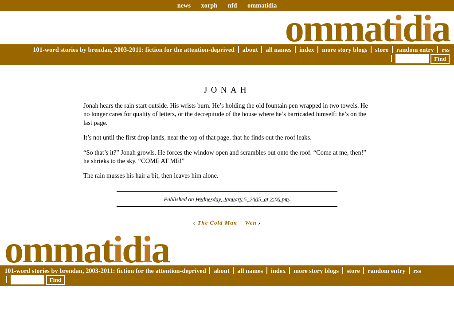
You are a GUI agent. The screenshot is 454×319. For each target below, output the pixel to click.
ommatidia (262, 5)
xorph (209, 5)
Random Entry (415, 49)
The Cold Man (217, 222)
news (184, 5)
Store (381, 49)
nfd (232, 5)
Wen (251, 222)
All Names (278, 49)
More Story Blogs (344, 49)
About (250, 49)
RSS (446, 49)
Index (306, 49)
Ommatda (367, 28)
